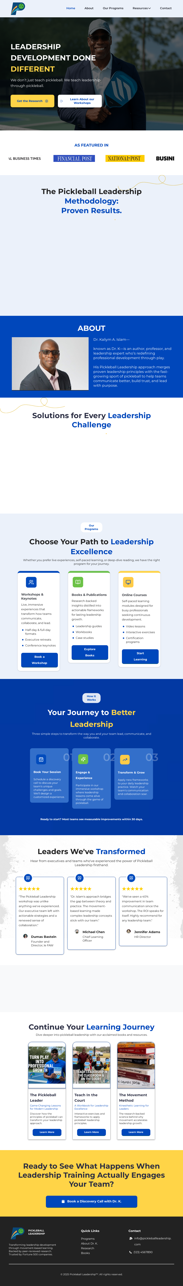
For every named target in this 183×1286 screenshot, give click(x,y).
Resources (142, 8)
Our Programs (113, 8)
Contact (166, 8)
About (89, 8)
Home (70, 8)
